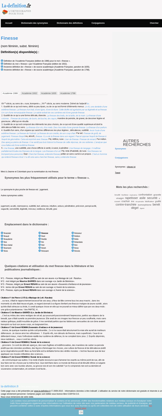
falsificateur (149, 201)
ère (132, 201)
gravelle (157, 195)
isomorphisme (144, 205)
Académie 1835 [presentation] (48, 93)
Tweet (117, 173)
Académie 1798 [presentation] (67, 93)
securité (152, 198)
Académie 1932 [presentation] (29, 93)
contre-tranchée (126, 204)
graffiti (158, 201)
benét (156, 204)
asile (142, 198)
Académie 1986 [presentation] (10, 93)
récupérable (140, 201)
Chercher (154, 23)
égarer (142, 208)
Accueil (8, 23)
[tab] (10, 93)
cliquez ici (131, 167)
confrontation (145, 194)
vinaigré (120, 198)
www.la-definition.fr (42, 391)
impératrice (133, 195)
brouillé (117, 195)
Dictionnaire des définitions (70, 23)
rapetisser (131, 198)
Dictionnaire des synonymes (34, 23)
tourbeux (125, 195)
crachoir (125, 201)
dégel (134, 207)
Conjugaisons (98, 23)
